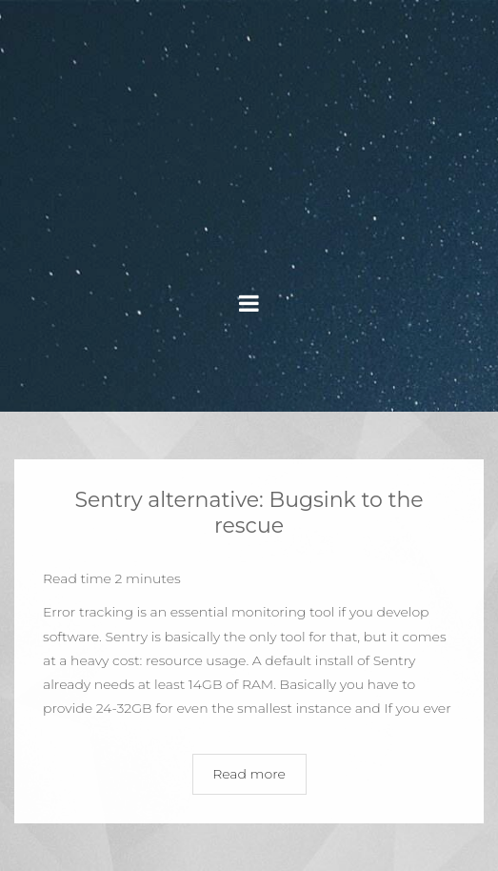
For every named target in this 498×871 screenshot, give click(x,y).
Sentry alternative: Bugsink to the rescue (248, 512)
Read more (249, 773)
